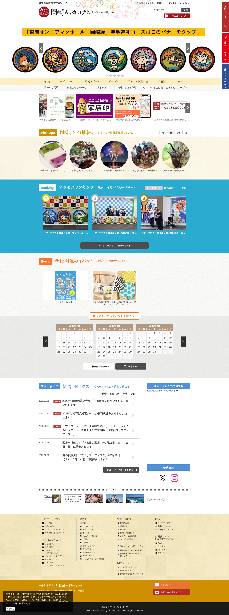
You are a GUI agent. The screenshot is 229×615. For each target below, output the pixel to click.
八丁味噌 (102, 87)
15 (74, 342)
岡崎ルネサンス (126, 570)
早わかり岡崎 (51, 87)
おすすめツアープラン (178, 87)
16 (80, 342)
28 (69, 352)
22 (74, 347)
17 (85, 342)
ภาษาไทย (184, 3)
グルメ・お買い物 (90, 536)
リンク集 (48, 523)
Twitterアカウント (165, 526)
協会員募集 (49, 544)
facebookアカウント (166, 523)
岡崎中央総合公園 (127, 533)
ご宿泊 (85, 539)
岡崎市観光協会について (54, 533)
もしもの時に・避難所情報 (93, 559)
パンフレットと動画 (152, 87)
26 (58, 352)
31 (85, 352)
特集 (84, 523)
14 (69, 342)
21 (69, 347)
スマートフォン (115, 607)
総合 (104, 394)
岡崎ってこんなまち (225, 48)
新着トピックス (89, 546)
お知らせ (114, 394)
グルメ (185, 188)
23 (80, 347)
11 (90, 338)
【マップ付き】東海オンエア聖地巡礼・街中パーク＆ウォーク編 (173, 233)
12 (58, 342)
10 (85, 338)
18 (90, 342)
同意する (10, 609)
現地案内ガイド (89, 552)
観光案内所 (87, 549)
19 (58, 347)
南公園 (123, 529)
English (150, 3)
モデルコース (153, 188)
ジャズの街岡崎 (126, 539)
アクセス (86, 542)
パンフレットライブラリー (55, 556)
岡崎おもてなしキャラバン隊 (131, 574)
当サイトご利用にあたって (55, 529)
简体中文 (172, 3)
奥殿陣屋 (123, 526)
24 (85, 347)
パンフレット (167, 585)
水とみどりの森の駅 (128, 536)
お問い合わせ (50, 526)
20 (64, 347)
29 (74, 352)
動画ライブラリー (52, 559)
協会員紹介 (49, 547)
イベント (86, 533)
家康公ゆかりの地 (76, 87)
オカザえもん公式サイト (130, 567)
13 (64, 342)
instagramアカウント (166, 529)
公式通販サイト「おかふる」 (225, 76)
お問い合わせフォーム (171, 592)
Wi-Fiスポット (88, 556)
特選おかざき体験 (127, 87)
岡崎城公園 (124, 523)
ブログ (134, 394)
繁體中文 (161, 3)
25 (90, 347)
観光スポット (171, 188)
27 (64, 352)
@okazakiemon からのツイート (163, 390)
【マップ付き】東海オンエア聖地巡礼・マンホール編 (119, 233)
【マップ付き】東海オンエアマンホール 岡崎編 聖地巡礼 (73, 233)
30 (80, 352)
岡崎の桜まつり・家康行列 (131, 550)
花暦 (124, 394)
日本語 (140, 3)
